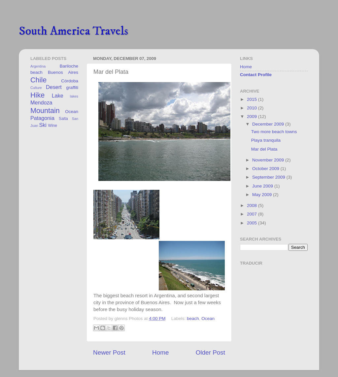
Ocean (208, 318)
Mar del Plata (264, 149)
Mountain (45, 110)
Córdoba (69, 80)
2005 (252, 222)
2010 (252, 107)
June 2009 (263, 186)
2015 (252, 99)
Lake (57, 96)
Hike (37, 95)
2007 (252, 214)
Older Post (210, 352)
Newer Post (109, 352)
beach (193, 318)
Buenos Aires (63, 72)
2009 (252, 116)
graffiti (72, 87)
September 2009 (269, 177)
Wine (52, 125)
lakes (74, 96)
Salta (63, 118)
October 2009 (266, 168)
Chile (38, 80)
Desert (54, 87)
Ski (43, 125)
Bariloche (69, 66)
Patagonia (42, 118)
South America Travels (73, 31)
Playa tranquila (266, 140)
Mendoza (41, 102)
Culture (36, 88)
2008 (252, 205)
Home (160, 352)
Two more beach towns (274, 131)
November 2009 (268, 160)
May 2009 (262, 194)
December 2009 (268, 124)
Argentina (38, 66)
